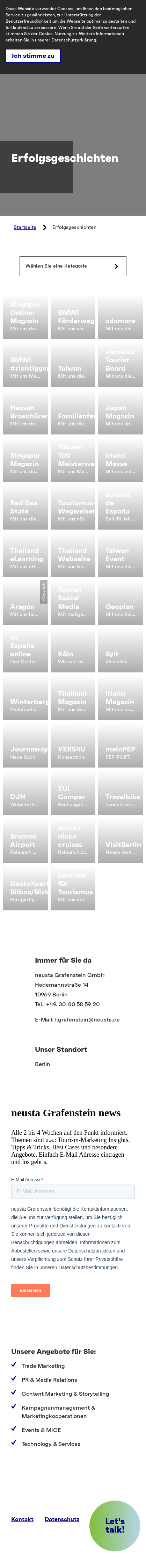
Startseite (25, 227)
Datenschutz (62, 1519)
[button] (114, 1526)
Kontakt (22, 1519)
